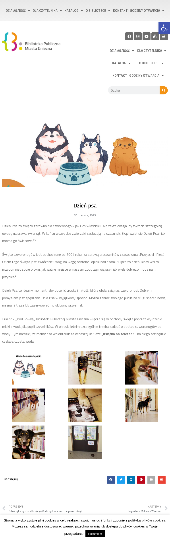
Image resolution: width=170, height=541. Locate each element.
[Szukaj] (164, 90)
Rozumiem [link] (95, 533)
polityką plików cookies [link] (146, 520)
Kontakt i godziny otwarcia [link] (138, 11)
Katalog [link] (74, 11)
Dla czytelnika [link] (47, 11)
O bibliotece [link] (98, 11)
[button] (111, 480)
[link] (164, 28)
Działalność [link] (18, 11)
